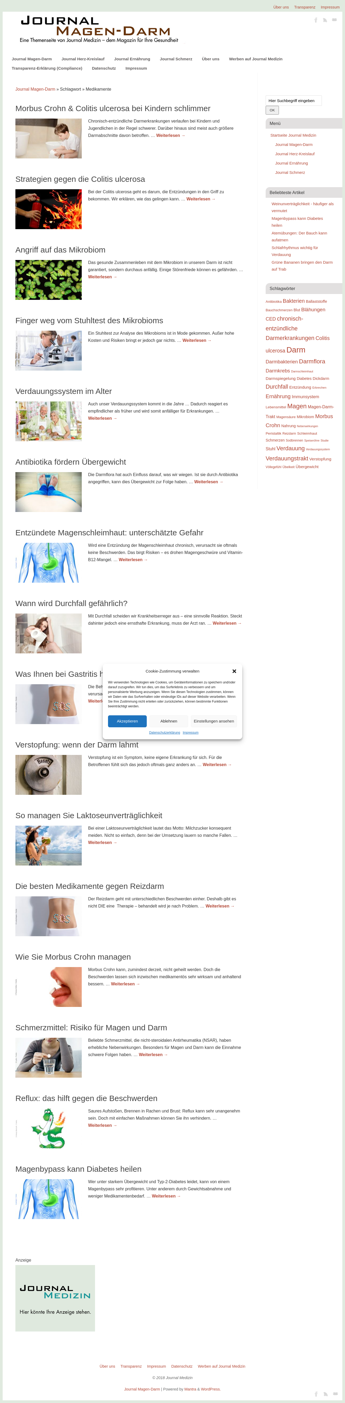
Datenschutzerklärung (164, 732)
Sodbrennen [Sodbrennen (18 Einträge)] (294, 440)
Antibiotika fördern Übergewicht (70, 461)
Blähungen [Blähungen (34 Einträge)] (313, 309)
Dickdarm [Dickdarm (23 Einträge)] (321, 378)
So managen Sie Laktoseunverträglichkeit (88, 815)
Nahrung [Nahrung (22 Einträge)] (288, 426)
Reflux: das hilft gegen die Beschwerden (86, 1098)
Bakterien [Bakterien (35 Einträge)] (294, 301)
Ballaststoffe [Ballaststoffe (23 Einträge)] (316, 301)
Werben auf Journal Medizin (255, 59)
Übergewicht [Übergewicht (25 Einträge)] (307, 466)
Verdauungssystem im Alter (63, 391)
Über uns (281, 7)
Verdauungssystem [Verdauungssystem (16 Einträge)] (318, 449)
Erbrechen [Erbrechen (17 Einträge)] (319, 387)
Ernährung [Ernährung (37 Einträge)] (278, 396)
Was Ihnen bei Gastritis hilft (63, 674)
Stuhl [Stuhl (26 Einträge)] (270, 448)
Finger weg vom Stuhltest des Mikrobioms (89, 320)
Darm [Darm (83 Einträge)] (295, 349)
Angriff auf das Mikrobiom (60, 249)
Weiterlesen (171, 135)
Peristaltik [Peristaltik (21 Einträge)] (273, 433)
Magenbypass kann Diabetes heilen (78, 1169)
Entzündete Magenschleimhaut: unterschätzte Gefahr (109, 532)
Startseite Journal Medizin (293, 135)
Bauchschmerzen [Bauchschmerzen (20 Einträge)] (279, 310)
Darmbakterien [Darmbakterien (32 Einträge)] (282, 361)
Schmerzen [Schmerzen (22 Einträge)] (275, 440)
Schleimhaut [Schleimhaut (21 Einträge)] (307, 433)
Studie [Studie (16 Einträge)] (325, 440)
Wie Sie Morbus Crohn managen (73, 956)
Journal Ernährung (132, 59)
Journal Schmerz (176, 59)
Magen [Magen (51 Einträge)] (297, 406)
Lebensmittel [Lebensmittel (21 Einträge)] (276, 407)
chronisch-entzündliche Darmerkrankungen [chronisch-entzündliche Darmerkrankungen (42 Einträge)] (290, 328)
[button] (234, 671)
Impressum (191, 732)
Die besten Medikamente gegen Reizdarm (89, 886)
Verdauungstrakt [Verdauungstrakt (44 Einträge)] (287, 458)
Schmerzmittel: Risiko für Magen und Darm (91, 1027)
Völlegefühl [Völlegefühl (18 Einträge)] (273, 467)
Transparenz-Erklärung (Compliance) (47, 68)
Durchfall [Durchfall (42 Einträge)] (277, 387)
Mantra (190, 1389)
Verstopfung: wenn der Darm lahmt (77, 744)
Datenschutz (104, 68)
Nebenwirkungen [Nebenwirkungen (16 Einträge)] (307, 426)
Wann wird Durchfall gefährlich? (71, 603)
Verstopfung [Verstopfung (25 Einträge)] (320, 459)
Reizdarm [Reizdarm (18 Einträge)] (289, 433)
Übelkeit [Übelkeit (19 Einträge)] (289, 467)
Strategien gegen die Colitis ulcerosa (80, 179)
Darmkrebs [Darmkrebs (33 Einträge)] (278, 370)
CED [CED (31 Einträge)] (271, 319)
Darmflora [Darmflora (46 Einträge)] (312, 361)
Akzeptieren (127, 721)
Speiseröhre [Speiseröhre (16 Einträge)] (311, 440)
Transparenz (305, 7)
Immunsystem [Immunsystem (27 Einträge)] (305, 396)
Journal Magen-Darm (32, 59)
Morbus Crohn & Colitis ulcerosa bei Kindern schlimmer (112, 108)
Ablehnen (168, 721)
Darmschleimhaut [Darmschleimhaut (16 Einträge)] (302, 371)
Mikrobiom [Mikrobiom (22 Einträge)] (305, 417)
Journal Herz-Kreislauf (83, 59)
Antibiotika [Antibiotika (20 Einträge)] (274, 302)
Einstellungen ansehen (214, 721)
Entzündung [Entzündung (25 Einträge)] (300, 387)
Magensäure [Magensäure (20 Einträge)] (286, 417)
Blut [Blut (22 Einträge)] (297, 310)
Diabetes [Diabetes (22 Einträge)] (304, 378)
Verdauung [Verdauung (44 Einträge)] (291, 448)
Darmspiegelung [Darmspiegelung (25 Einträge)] (281, 378)
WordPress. (211, 1389)
